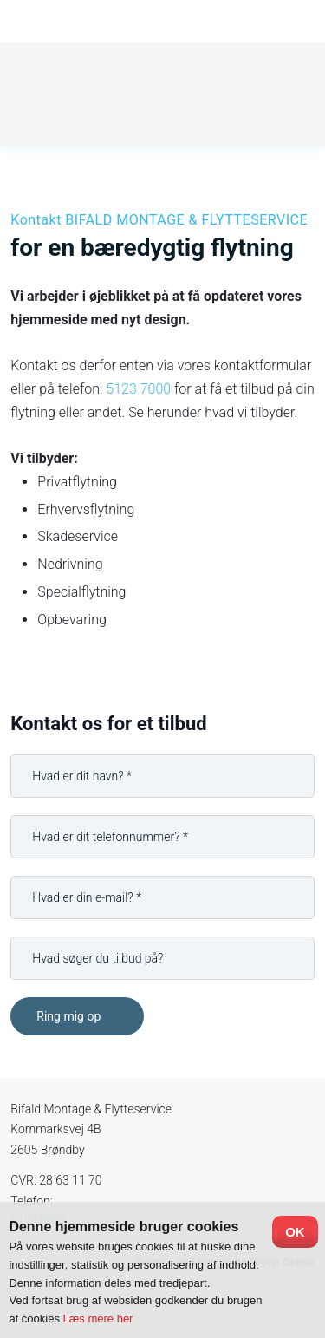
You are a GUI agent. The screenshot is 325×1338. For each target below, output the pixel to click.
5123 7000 (138, 389)
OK (295, 1231)
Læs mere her (98, 1318)
